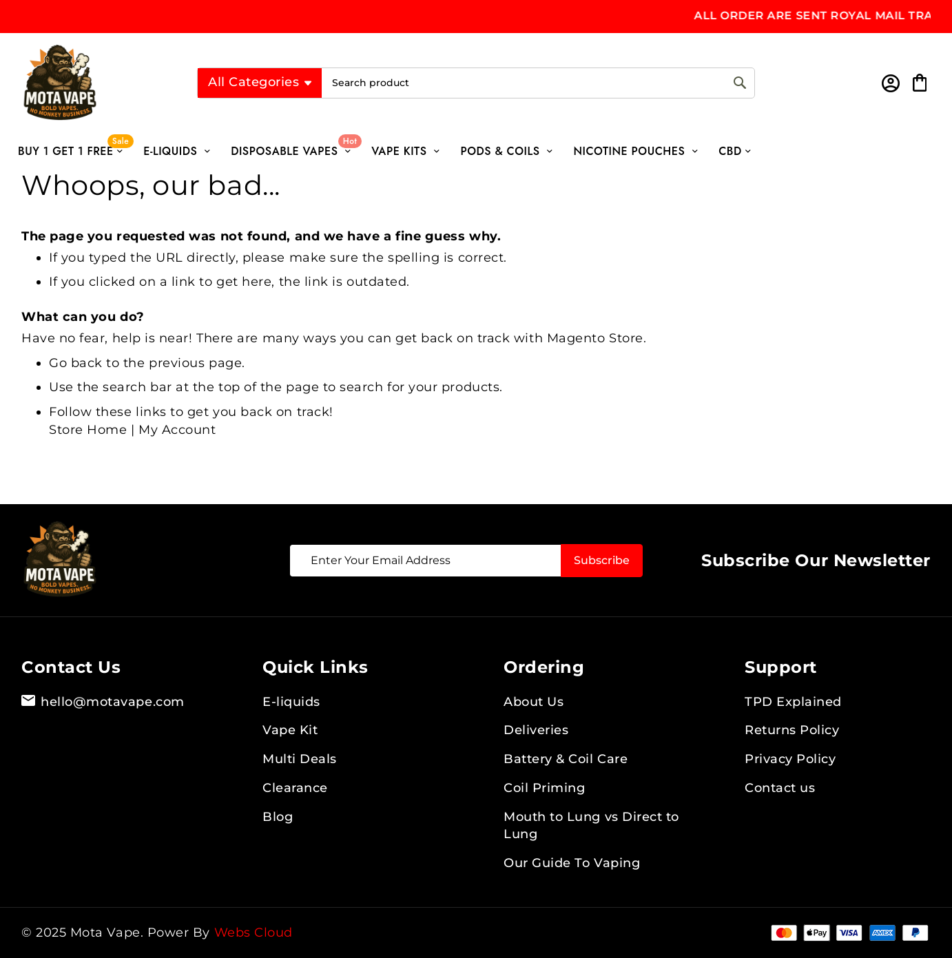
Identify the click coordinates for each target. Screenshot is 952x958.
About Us (533, 701)
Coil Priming (544, 787)
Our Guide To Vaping (572, 863)
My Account (177, 429)
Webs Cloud (253, 932)
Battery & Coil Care (566, 759)
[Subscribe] (602, 560)
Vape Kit (290, 730)
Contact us (780, 787)
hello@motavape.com (103, 702)
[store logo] (85, 82)
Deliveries (536, 730)
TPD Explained (793, 701)
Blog (277, 816)
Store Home (88, 429)
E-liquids (291, 701)
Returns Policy (792, 730)
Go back (76, 363)
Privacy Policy (790, 759)
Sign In (889, 83)
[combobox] (538, 83)
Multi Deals (299, 759)
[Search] (740, 82)
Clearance (295, 787)
